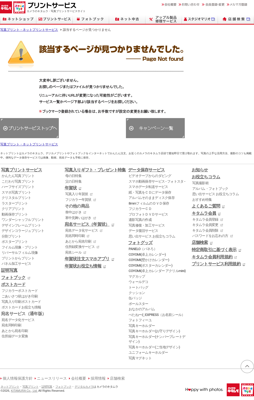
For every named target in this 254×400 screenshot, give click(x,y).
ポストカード (13, 284)
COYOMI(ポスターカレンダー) (150, 265)
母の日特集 (73, 176)
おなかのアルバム (142, 309)
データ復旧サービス (143, 231)
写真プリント (30, 386)
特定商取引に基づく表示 (214, 249)
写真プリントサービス (21, 170)
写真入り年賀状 (76, 194)
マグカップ (137, 276)
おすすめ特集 (202, 200)
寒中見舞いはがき (78, 218)
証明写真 (9, 270)
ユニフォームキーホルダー (148, 352)
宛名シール (73, 252)
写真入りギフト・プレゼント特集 (95, 170)
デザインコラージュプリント (23, 231)
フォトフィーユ (140, 320)
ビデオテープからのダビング (150, 176)
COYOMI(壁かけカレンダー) (149, 260)
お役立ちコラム (206, 177)
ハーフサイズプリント (18, 187)
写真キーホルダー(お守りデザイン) (154, 331)
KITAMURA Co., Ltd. (24, 390)
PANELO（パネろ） (143, 249)
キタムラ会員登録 (205, 219)
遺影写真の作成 (140, 220)
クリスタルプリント (16, 198)
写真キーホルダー (142, 326)
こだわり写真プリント (18, 181)
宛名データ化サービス (18, 320)
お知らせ (200, 170)
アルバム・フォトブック (210, 189)
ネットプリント (10, 386)
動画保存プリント (15, 214)
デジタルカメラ (84, 386)
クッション (137, 293)
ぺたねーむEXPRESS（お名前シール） (157, 315)
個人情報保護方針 (18, 378)
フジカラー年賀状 (78, 200)
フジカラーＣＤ (140, 209)
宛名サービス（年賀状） (87, 224)
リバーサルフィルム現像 (20, 253)
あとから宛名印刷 (15, 331)
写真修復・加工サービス (147, 225)
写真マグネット (140, 358)
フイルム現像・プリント (20, 247)
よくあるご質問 (206, 206)
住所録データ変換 (15, 336)
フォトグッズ (140, 242)
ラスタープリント (15, 203)
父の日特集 (73, 181)
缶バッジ (135, 298)
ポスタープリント (15, 242)
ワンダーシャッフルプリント (23, 220)
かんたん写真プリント (18, 176)
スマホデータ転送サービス (148, 187)
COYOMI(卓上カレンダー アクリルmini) (157, 271)
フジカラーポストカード (20, 291)
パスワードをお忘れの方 (210, 236)
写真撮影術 (200, 183)
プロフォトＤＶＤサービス (148, 214)
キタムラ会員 (204, 213)
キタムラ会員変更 (205, 225)
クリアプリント (13, 209)
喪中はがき (73, 212)
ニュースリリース (52, 378)
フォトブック (13, 277)
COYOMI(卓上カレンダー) (147, 254)
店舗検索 (200, 242)
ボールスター (138, 304)
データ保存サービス (146, 170)
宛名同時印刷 (11, 325)
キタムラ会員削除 (205, 230)
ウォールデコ (138, 282)
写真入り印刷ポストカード (21, 302)
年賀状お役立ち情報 (83, 266)
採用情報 (98, 378)
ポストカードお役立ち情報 (21, 307)
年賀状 (71, 188)
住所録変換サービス (80, 247)
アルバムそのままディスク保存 (152, 198)
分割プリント (11, 236)
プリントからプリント (18, 258)
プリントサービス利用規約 (216, 264)
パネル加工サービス (16, 264)
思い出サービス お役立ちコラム (152, 236)
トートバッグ (138, 287)
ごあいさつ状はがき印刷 (20, 296)
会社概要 (78, 378)
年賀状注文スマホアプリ (87, 258)
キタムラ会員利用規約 (212, 257)
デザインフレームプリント (21, 225)
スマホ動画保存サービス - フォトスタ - (157, 181)
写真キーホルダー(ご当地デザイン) (154, 347)
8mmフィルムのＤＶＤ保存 (149, 203)
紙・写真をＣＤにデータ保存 (150, 192)
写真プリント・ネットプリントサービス (29, 30)
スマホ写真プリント (16, 192)
